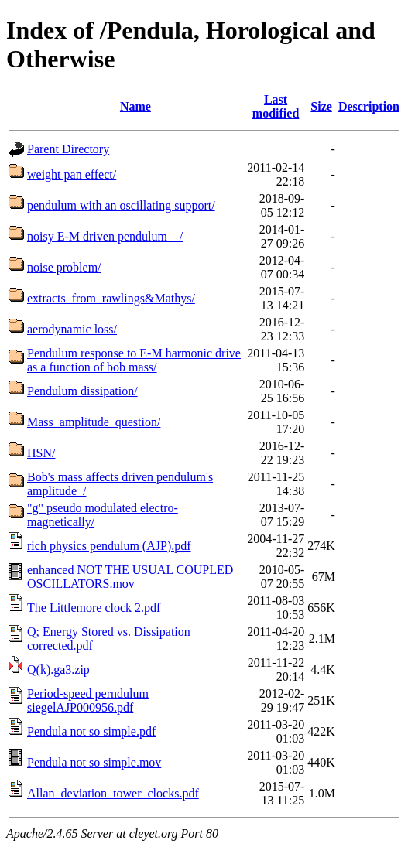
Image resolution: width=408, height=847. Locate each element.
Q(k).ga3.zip (58, 669)
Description (368, 106)
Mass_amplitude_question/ (93, 422)
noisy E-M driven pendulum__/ (105, 236)
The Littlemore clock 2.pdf (93, 607)
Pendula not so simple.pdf (91, 731)
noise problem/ (64, 267)
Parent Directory (68, 148)
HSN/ (41, 452)
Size (321, 106)
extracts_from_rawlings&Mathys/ (111, 298)
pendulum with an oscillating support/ (121, 205)
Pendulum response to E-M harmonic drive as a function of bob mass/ (134, 360)
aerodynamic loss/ (72, 329)
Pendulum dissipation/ (82, 391)
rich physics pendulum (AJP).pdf (109, 545)
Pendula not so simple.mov (94, 762)
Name (135, 106)
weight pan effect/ (71, 174)
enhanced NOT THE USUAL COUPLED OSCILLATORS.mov (130, 576)
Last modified (275, 106)
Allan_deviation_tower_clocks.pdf (113, 793)
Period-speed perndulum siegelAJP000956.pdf (88, 700)
